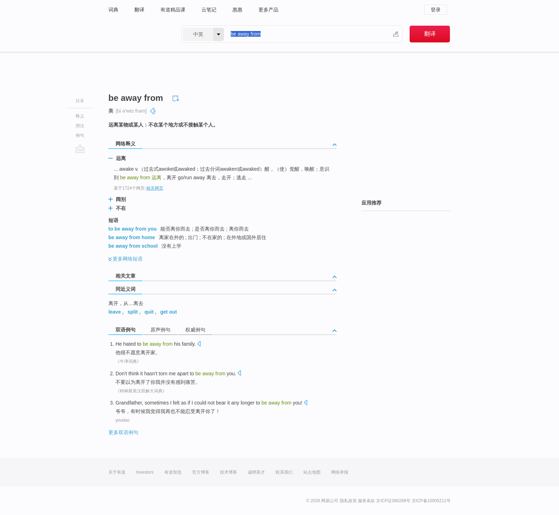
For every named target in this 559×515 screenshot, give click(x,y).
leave (114, 312)
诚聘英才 (256, 472)
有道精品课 (172, 9)
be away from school (133, 246)
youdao (122, 420)
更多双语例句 (123, 432)
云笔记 (208, 9)
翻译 (139, 9)
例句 (80, 135)
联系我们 (284, 472)
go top (80, 148)
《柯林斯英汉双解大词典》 (141, 390)
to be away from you (132, 229)
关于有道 (116, 472)
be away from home (131, 237)
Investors (145, 472)
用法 (80, 125)
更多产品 (268, 9)
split (133, 312)
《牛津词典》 (128, 361)
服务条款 (366, 500)
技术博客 (228, 472)
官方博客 (200, 472)
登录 (436, 9)
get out (168, 312)
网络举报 (339, 472)
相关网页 (154, 188)
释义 (80, 116)
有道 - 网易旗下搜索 (137, 34)
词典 (113, 9)
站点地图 (311, 472)
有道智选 (172, 472)
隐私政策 (348, 500)
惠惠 (237, 9)
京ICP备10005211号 (431, 500)
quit (149, 312)
